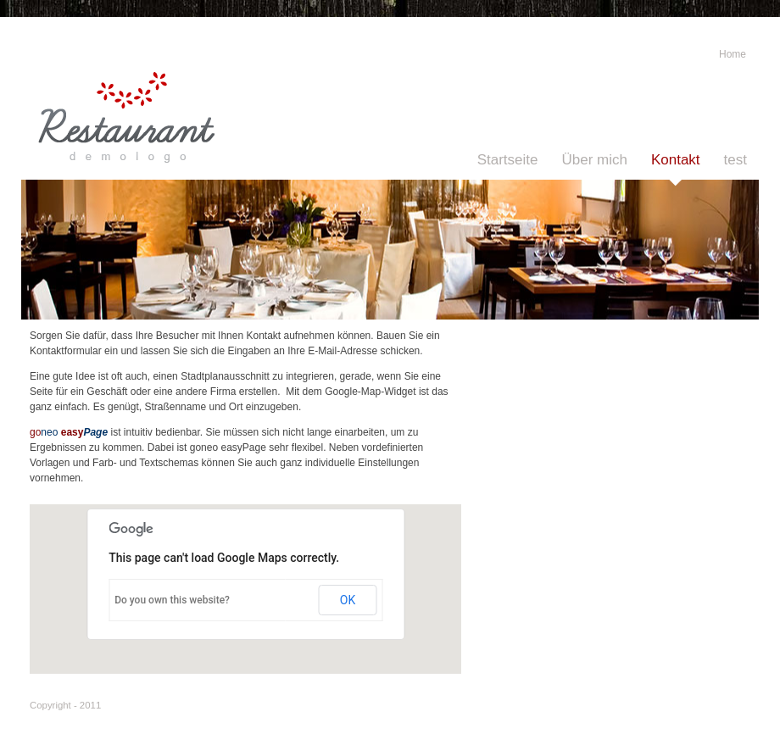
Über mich (594, 160)
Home (732, 54)
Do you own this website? (172, 600)
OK (347, 600)
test (735, 160)
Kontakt (675, 160)
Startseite (507, 160)
